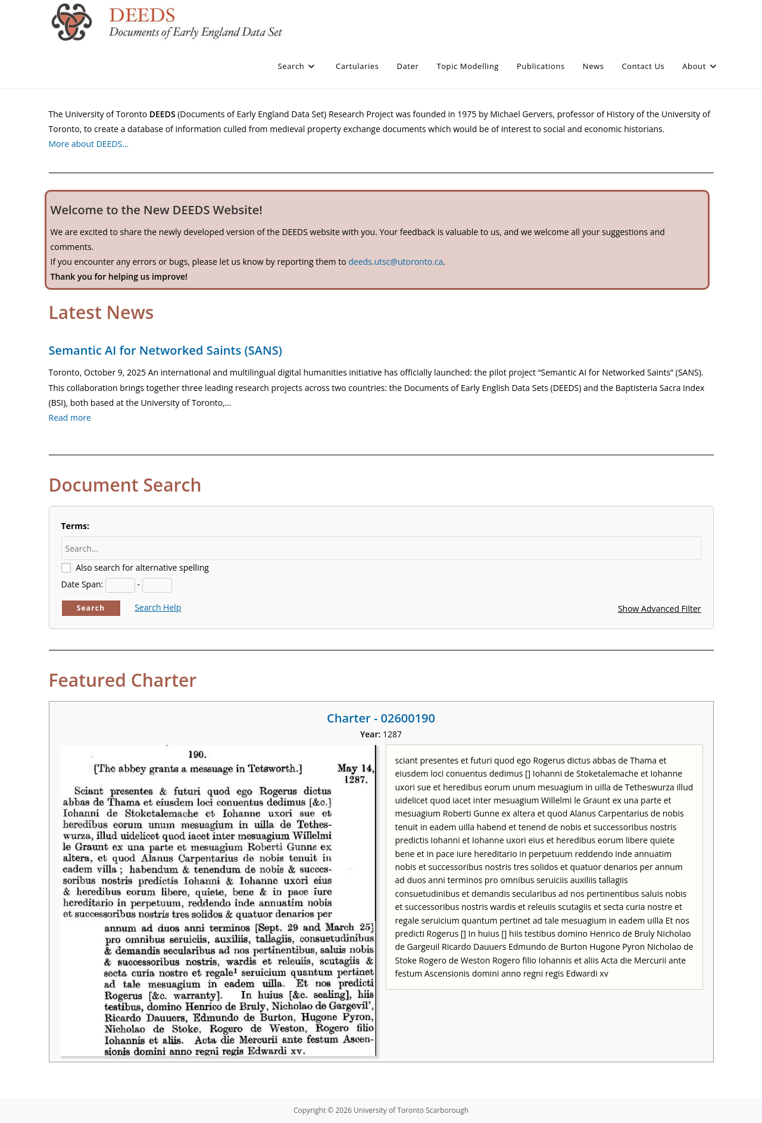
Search (91, 608)
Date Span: (82, 584)
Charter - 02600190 (381, 718)
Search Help (158, 607)
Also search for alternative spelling (142, 567)
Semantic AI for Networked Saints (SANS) (165, 350)
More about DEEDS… (89, 143)
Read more (70, 417)
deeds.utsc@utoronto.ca (395, 261)
